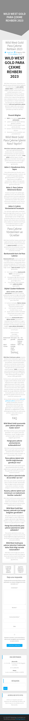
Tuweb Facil (10, 52)
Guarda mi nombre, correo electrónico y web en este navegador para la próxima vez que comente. (14, 639)
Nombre (14, 607)
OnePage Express (20, 719)
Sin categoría (14, 54)
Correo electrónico (14, 617)
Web (14, 626)
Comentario (14, 587)
